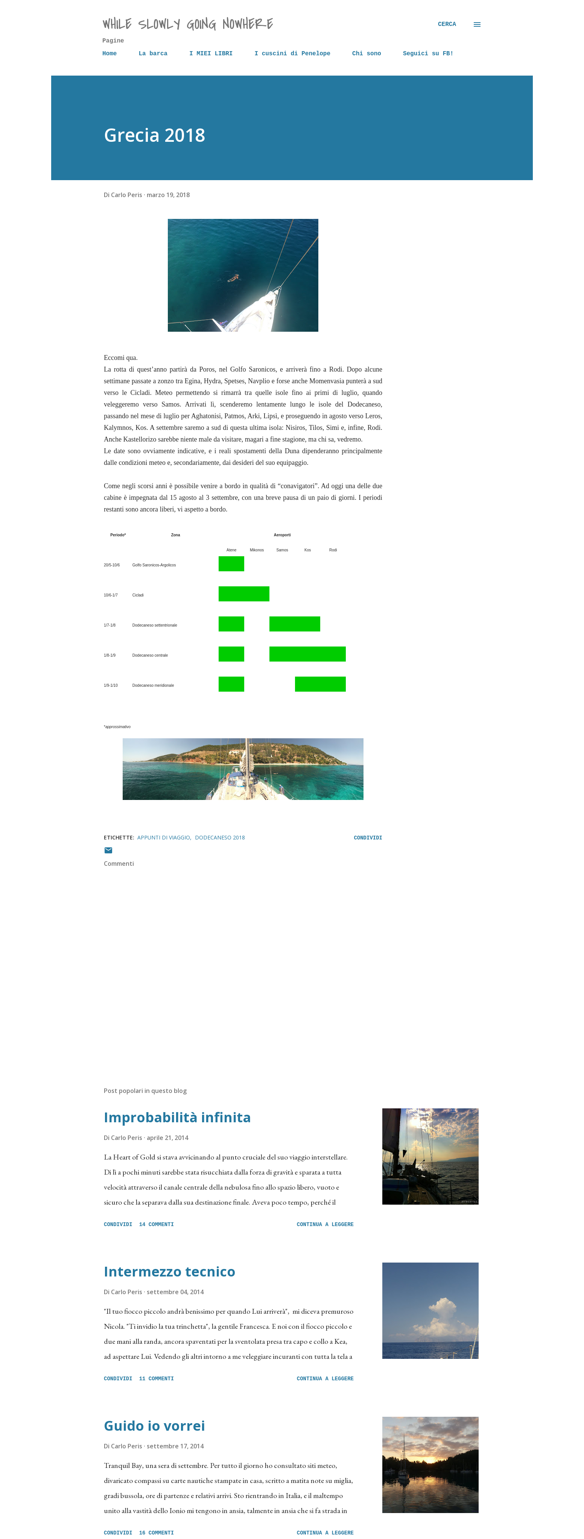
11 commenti (156, 1379)
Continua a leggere (325, 1225)
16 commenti (156, 1533)
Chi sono (366, 53)
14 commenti (156, 1225)
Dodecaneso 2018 (220, 837)
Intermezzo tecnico (170, 1271)
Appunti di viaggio (163, 837)
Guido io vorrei (154, 1425)
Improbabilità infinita (177, 1117)
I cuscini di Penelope (292, 53)
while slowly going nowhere (187, 24)
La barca (152, 53)
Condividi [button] (368, 838)
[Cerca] (447, 24)
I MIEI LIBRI (211, 53)
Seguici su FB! (428, 53)
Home (109, 53)
